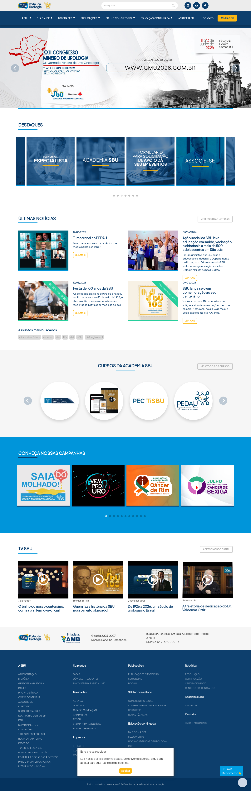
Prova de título (46, 692)
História (41, 678)
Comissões (43, 729)
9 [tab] (137, 516)
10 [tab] (141, 516)
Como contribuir (47, 697)
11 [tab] (145, 516)
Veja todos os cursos (215, 366)
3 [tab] (122, 196)
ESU (38, 720)
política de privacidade (108, 758)
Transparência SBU (48, 747)
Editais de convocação (51, 752)
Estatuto (41, 743)
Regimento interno (48, 738)
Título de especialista (49, 734)
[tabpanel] (150, 161)
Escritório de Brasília (50, 715)
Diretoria (42, 706)
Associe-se (43, 701)
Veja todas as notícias (215, 219)
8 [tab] (133, 516)
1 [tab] (114, 196)
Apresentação (45, 674)
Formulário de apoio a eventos (56, 757)
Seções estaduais (47, 711)
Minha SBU (227, 18)
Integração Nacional (50, 766)
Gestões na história (49, 683)
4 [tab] (125, 196)
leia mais (80, 272)
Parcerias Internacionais (52, 761)
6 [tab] (133, 196)
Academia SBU (186, 18)
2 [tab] (118, 196)
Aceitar (125, 770)
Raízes (40, 688)
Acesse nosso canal (216, 549)
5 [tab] (129, 196)
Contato (208, 18)
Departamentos (46, 724)
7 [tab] (137, 196)
